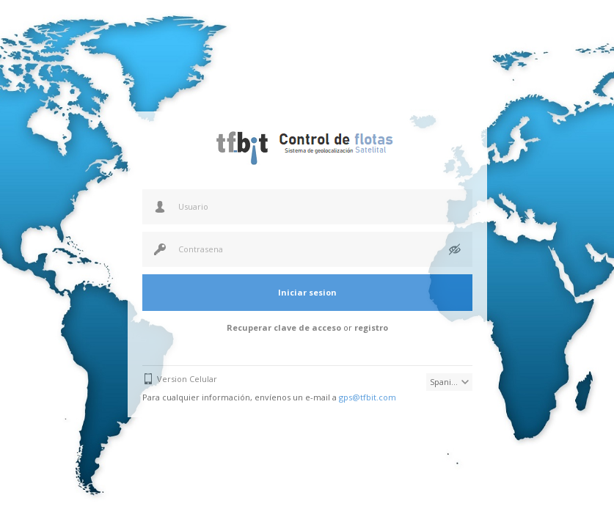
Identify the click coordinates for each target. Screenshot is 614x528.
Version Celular (187, 378)
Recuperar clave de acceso (284, 327)
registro (371, 327)
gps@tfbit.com (367, 397)
